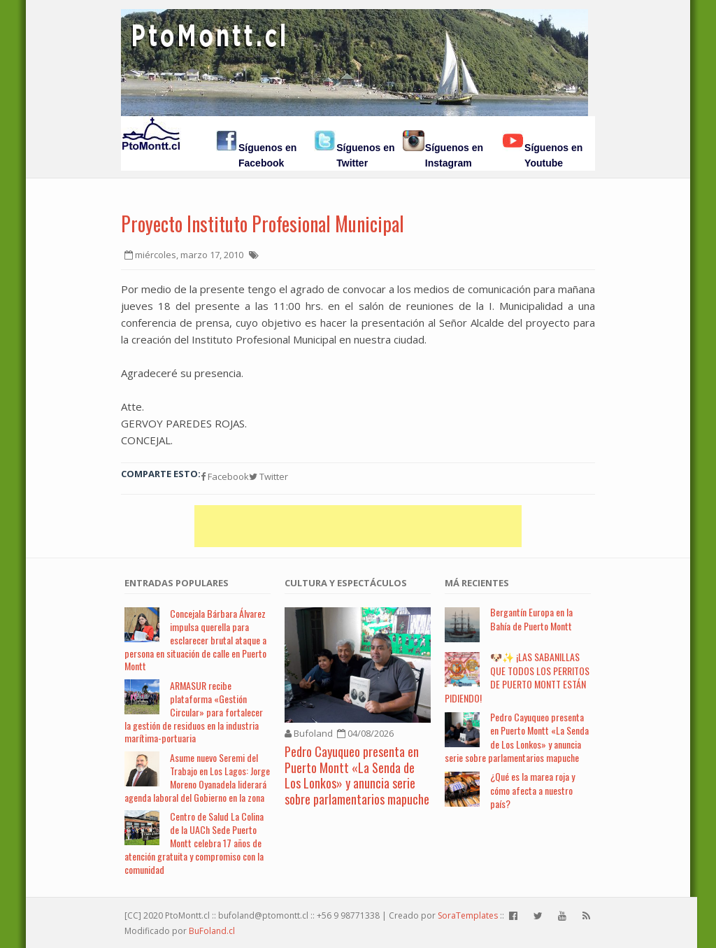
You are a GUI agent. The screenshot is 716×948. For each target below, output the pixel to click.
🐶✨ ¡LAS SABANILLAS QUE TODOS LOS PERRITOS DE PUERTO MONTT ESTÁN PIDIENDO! (517, 677)
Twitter (268, 476)
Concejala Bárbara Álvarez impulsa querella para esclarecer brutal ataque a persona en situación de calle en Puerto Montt (195, 639)
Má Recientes (477, 582)
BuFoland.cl (212, 931)
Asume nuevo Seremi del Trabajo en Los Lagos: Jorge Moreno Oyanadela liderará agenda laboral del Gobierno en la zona (197, 777)
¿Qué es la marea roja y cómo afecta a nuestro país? (532, 790)
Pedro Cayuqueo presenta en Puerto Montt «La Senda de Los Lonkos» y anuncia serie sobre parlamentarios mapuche (357, 775)
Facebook (225, 476)
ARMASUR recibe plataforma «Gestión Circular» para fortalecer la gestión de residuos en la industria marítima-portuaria (193, 711)
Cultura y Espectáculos (346, 582)
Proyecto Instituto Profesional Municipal (262, 223)
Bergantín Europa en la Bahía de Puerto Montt (531, 618)
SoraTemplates (468, 915)
